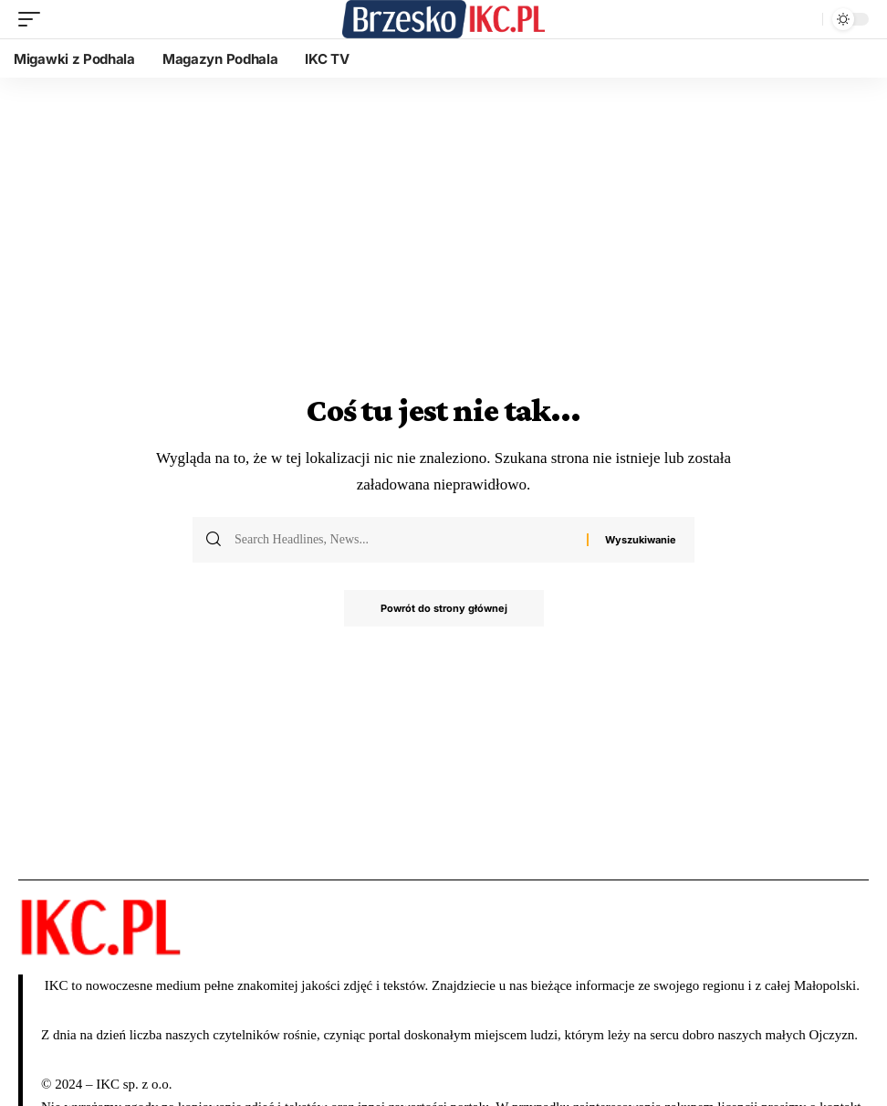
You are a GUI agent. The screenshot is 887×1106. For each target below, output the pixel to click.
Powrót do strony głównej (444, 608)
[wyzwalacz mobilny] (33, 19)
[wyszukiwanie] (804, 19)
